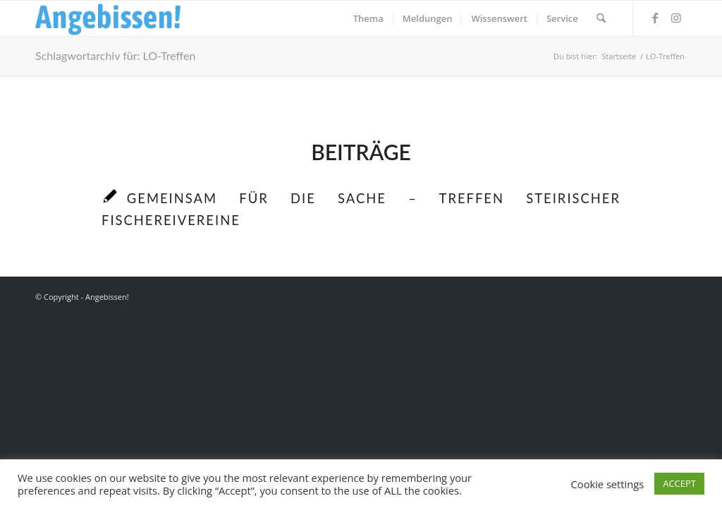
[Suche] (601, 18)
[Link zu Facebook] (655, 17)
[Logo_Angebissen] (108, 18)
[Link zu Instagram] (676, 17)
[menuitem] (368, 18)
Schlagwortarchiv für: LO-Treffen (115, 55)
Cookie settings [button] (607, 484)
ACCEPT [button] (679, 483)
